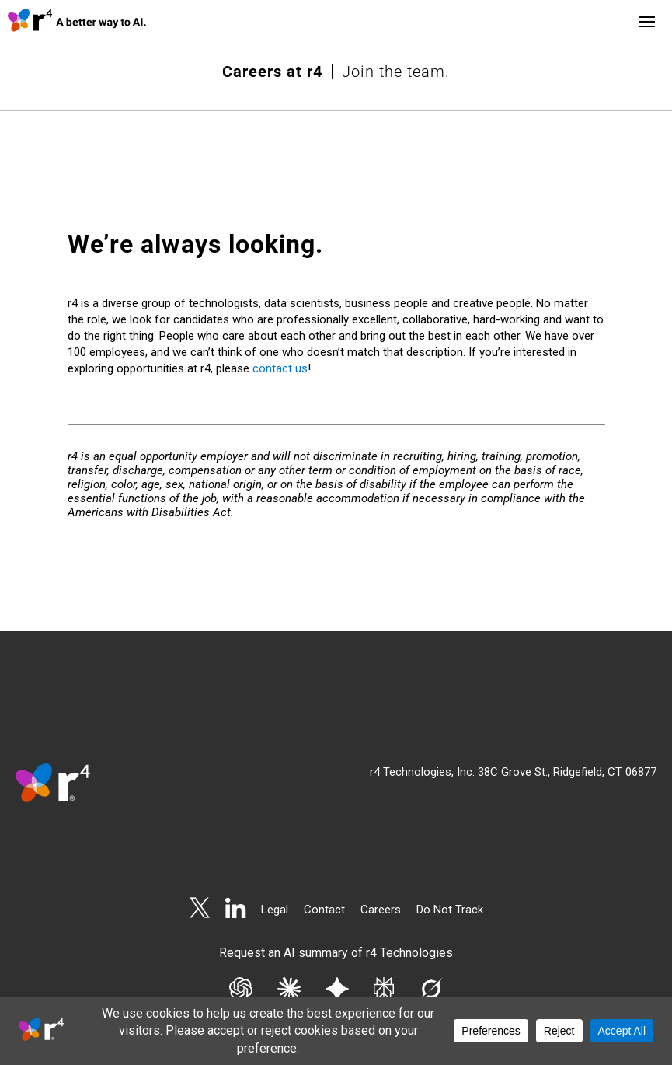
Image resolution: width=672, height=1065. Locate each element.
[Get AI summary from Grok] (431, 921)
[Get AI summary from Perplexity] (384, 921)
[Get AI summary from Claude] (289, 921)
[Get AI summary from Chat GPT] (240, 921)
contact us (280, 297)
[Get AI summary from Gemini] (337, 921)
